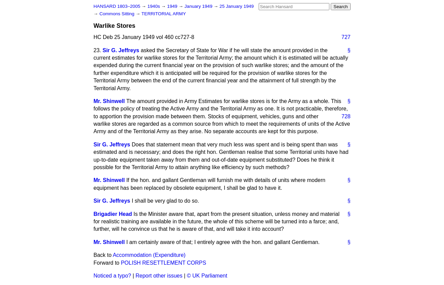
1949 (173, 6)
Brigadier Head (113, 214)
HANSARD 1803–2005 (117, 6)
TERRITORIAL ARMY (163, 13)
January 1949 (199, 6)
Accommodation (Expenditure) (149, 255)
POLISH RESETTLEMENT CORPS (163, 263)
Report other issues (159, 276)
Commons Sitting (117, 13)
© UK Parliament (207, 276)
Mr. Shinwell (109, 101)
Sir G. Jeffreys (120, 50)
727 (346, 37)
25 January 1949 (236, 6)
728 (346, 116)
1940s (154, 6)
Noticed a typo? (112, 276)
